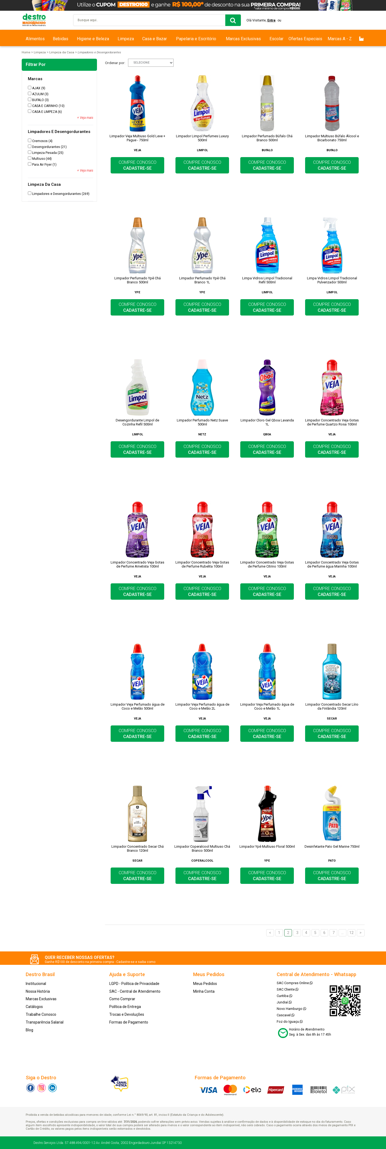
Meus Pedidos (205, 983)
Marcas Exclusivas (243, 38)
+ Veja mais (85, 118)
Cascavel (285, 1015)
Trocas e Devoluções (126, 1014)
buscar (233, 20)
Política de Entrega (125, 1007)
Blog (29, 1030)
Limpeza (126, 38)
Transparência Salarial (44, 1022)
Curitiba (284, 996)
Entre (271, 20)
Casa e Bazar (154, 38)
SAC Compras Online (295, 983)
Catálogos (34, 1007)
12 (351, 933)
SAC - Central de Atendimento (134, 991)
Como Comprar (122, 999)
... (342, 933)
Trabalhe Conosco (41, 1014)
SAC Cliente (287, 989)
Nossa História (38, 991)
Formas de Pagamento (128, 1022)
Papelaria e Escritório (196, 38)
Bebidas (60, 38)
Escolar (276, 38)
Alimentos (35, 38)
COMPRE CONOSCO (137, 165)
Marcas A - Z (340, 38)
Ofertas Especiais (305, 38)
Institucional (36, 983)
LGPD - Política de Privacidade (134, 983)
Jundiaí (284, 1002)
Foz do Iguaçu (290, 1022)
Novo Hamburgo (291, 1009)
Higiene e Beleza (93, 38)
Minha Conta (204, 991)
